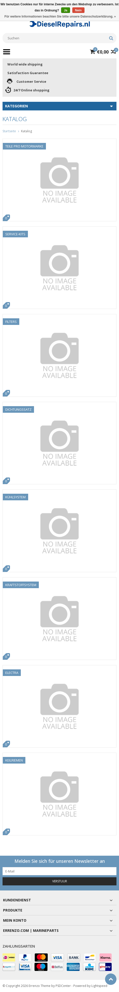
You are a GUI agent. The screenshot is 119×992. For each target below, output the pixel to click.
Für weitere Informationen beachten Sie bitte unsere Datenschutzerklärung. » (60, 16)
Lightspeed (99, 986)
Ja (65, 10)
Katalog (26, 131)
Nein (78, 10)
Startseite (9, 131)
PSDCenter (63, 986)
